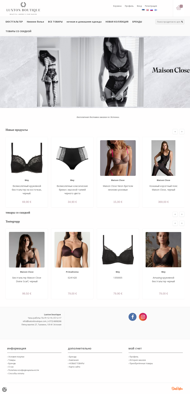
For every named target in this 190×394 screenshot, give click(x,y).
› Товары (11, 360)
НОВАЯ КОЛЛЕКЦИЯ (117, 21)
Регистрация (151, 6)
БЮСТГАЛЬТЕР (14, 21)
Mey (27, 180)
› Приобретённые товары (141, 363)
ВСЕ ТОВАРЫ (55, 21)
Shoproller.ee (177, 388)
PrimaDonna (72, 272)
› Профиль (133, 356)
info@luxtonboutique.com (34, 321)
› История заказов (137, 360)
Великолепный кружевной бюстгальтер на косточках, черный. (27, 189)
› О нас (10, 366)
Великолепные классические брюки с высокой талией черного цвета (72, 189)
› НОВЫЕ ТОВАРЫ (76, 363)
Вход (139, 6)
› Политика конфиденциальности (23, 370)
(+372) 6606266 (54, 321)
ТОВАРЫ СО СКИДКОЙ (18, 31)
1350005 (117, 277)
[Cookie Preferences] (4, 389)
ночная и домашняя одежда (84, 21)
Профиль (129, 6)
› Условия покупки (15, 356)
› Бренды (11, 363)
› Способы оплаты (15, 373)
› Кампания (73, 360)
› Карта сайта (74, 366)
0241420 (72, 277)
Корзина (117, 6)
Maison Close (118, 180)
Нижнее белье (35, 21)
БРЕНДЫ (137, 21)
